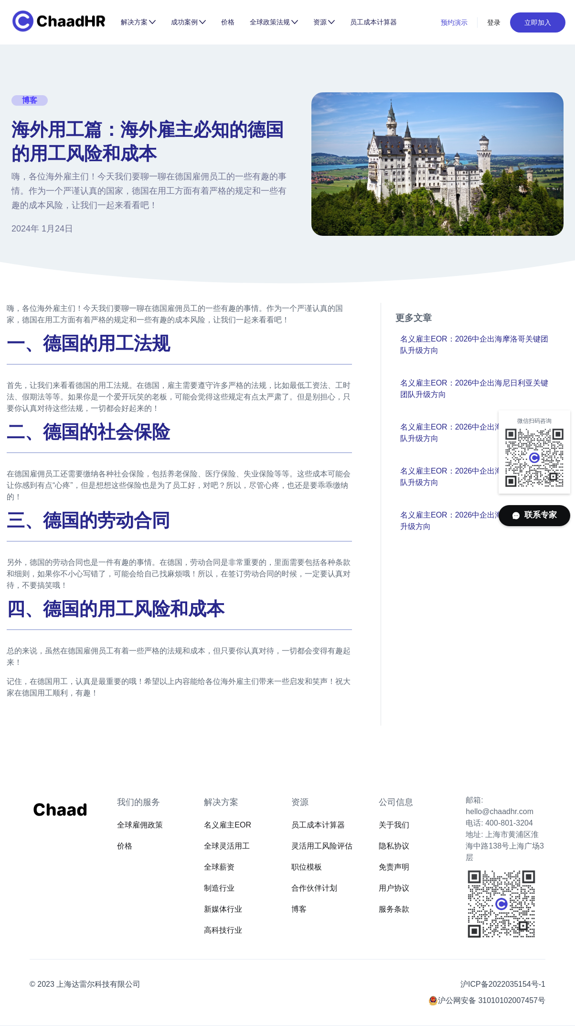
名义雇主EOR (227, 825)
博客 (299, 909)
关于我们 (394, 825)
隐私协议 (394, 846)
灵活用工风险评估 (321, 846)
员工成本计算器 (373, 22)
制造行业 (219, 888)
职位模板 (306, 867)
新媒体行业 (223, 909)
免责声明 (394, 867)
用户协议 (394, 888)
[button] (138, 22)
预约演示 (454, 22)
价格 (227, 22)
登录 (494, 22)
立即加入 (537, 22)
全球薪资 (219, 867)
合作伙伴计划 (314, 888)
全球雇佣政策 (140, 825)
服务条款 (394, 909)
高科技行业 (223, 930)
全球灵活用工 (227, 846)
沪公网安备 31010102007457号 (491, 1000)
